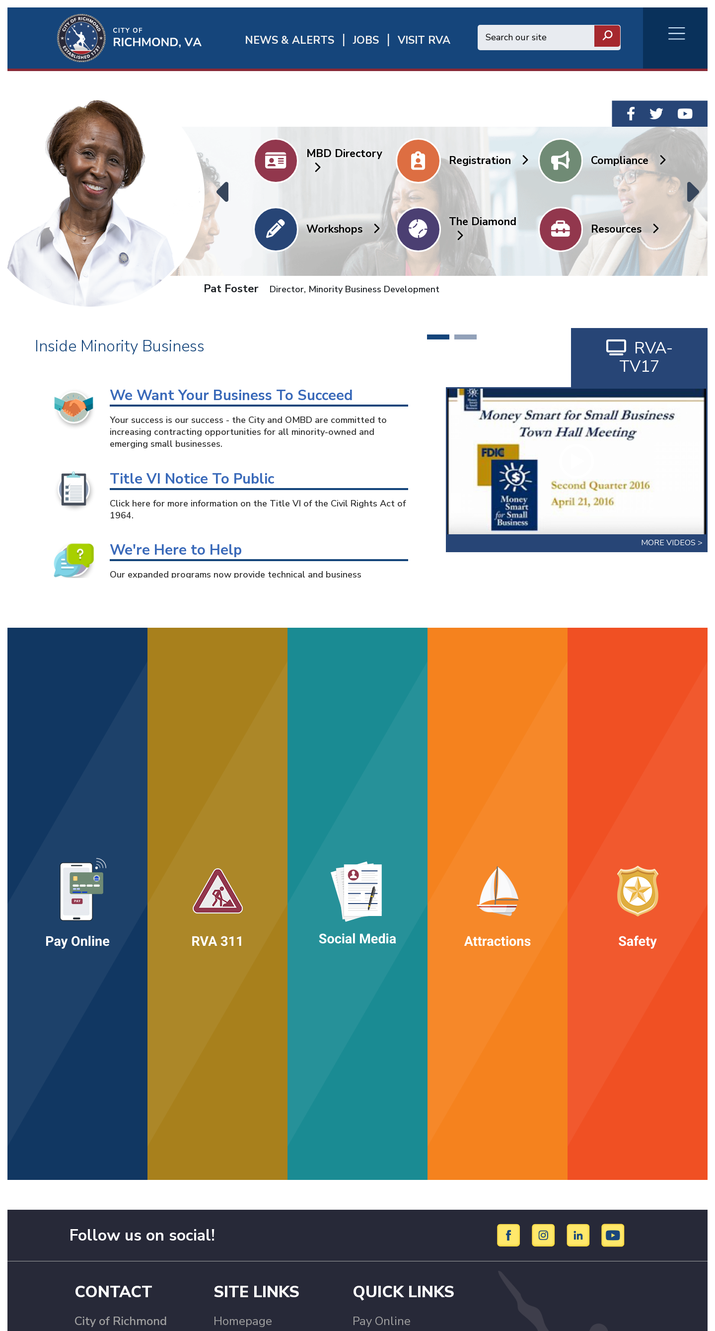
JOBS (366, 40)
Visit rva (424, 40)
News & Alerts (289, 40)
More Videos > (672, 542)
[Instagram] (545, 1235)
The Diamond (482, 228)
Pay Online (382, 1321)
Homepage (243, 1321)
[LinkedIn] (579, 1235)
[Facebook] (510, 1235)
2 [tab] (465, 336)
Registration (488, 160)
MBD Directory (344, 159)
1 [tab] (438, 336)
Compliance (628, 160)
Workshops (342, 229)
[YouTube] (613, 1235)
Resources (624, 229)
